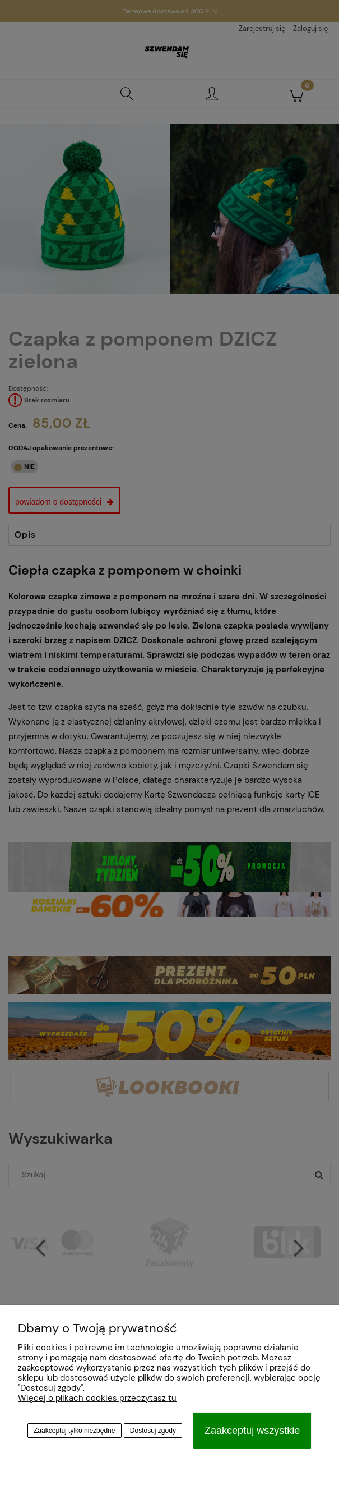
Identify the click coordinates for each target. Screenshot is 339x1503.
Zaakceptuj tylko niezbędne (74, 1431)
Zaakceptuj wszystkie (252, 1430)
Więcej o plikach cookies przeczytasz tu (97, 1398)
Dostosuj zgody (153, 1431)
